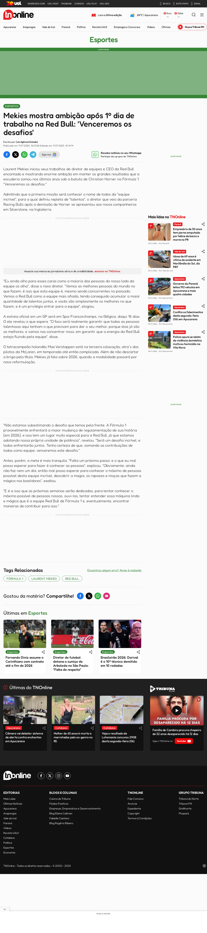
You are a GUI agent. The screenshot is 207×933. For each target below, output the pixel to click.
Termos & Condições (140, 818)
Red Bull (72, 578)
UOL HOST (53, 3)
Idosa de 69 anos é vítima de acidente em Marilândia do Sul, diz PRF (187, 261)
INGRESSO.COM (36, 3)
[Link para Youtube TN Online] (67, 775)
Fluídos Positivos (58, 803)
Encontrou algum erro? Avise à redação (114, 570)
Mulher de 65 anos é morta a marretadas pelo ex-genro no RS (73, 737)
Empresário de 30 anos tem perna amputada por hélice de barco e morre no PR (187, 234)
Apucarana (9, 27)
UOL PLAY (92, 3)
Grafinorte (185, 808)
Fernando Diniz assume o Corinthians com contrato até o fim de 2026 (25, 661)
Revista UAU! (99, 27)
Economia (9, 852)
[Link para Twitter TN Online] (49, 775)
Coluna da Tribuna (60, 798)
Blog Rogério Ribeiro (61, 823)
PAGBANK (66, 3)
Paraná (66, 27)
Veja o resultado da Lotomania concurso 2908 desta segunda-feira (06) (119, 737)
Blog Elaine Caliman (60, 813)
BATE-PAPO (180, 3)
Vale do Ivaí (48, 27)
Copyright (134, 813)
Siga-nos (49, 154)
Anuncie (132, 803)
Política (81, 27)
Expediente (134, 808)
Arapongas (29, 27)
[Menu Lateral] (202, 15)
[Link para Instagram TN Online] (58, 775)
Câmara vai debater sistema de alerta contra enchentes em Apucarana (24, 737)
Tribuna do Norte (189, 798)
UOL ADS (104, 3)
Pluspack (184, 813)
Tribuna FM (185, 803)
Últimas (166, 27)
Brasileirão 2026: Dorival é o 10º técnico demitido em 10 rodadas (119, 661)
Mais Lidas (9, 798)
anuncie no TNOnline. (107, 271)
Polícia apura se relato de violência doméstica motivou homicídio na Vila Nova (187, 342)
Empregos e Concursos (127, 27)
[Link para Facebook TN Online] (41, 775)
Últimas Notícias (12, 803)
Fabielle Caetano (59, 818)
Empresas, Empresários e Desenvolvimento (75, 808)
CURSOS (79, 3)
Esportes (104, 39)
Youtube (184, 741)
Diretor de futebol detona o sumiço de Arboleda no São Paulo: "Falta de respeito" (71, 663)
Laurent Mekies (44, 578)
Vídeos (151, 27)
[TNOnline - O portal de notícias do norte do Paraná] (18, 15)
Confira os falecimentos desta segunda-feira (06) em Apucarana (188, 315)
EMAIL (196, 3)
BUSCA (165, 3)
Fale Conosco (136, 798)
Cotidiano (9, 837)
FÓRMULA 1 (15, 578)
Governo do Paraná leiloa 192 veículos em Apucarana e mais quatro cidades (186, 289)
